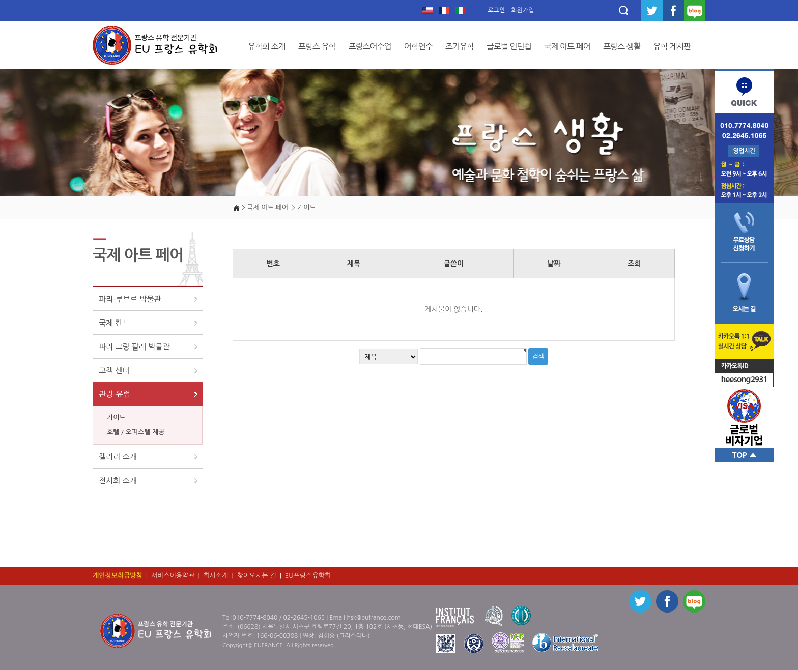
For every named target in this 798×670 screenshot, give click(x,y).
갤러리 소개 (118, 456)
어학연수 (418, 46)
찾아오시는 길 (256, 575)
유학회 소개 (267, 46)
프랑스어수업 (369, 46)
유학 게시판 (672, 46)
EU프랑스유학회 (308, 575)
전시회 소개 (118, 480)
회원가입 (522, 10)
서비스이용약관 (173, 575)
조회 (634, 263)
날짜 (553, 263)
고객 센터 (114, 370)
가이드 (116, 417)
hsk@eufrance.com (373, 618)
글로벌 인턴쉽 (509, 46)
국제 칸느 (114, 323)
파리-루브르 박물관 (130, 299)
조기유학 (459, 46)
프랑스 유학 (317, 46)
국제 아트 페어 (567, 46)
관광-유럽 (114, 394)
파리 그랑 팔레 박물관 (134, 347)
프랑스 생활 (622, 46)
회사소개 (216, 575)
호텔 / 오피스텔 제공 (136, 432)
